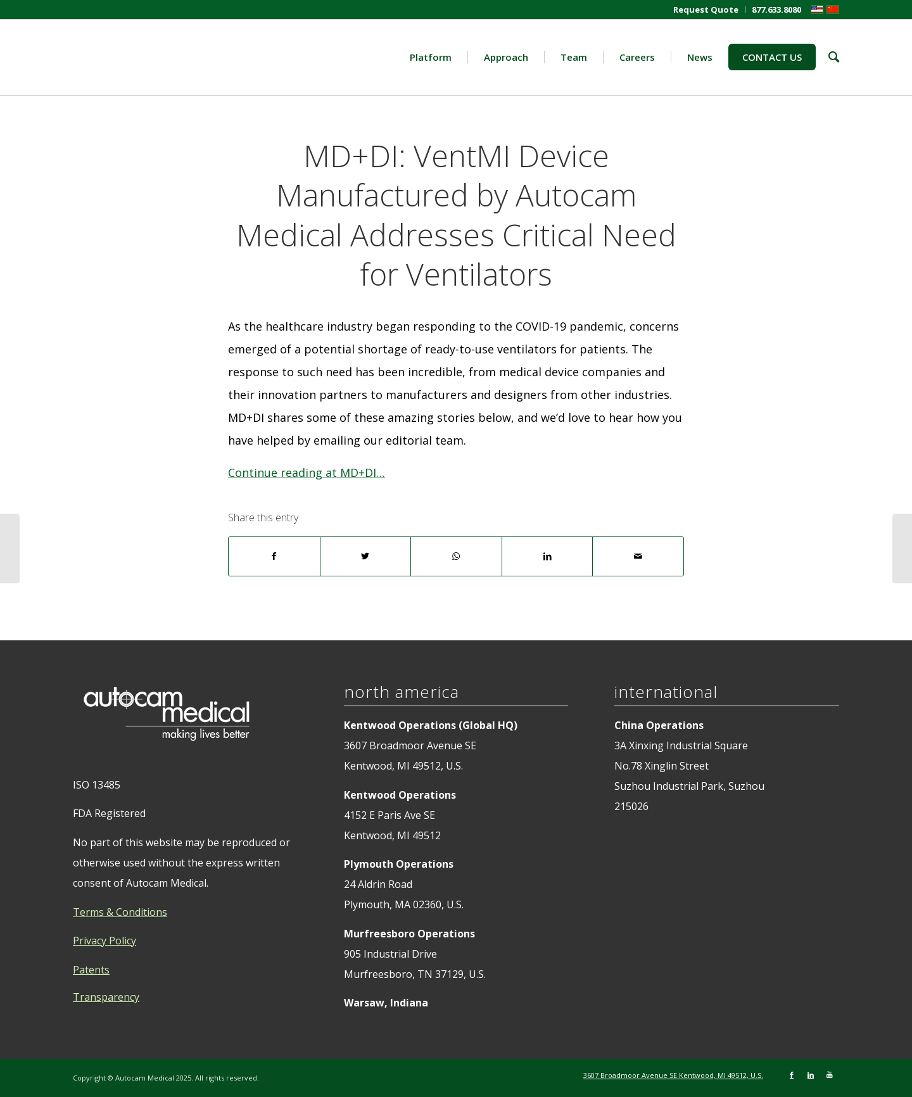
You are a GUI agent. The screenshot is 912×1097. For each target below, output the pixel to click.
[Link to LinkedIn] (810, 1074)
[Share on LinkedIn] (547, 556)
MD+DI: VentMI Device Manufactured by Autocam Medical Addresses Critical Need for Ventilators (456, 215)
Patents (91, 970)
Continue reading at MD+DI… (306, 472)
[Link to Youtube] (829, 1074)
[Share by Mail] (638, 556)
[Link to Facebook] (791, 1074)
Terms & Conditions (120, 912)
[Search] (827, 57)
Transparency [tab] (106, 997)
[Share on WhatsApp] (456, 556)
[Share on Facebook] (274, 556)
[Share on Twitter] (365, 556)
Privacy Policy (104, 941)
